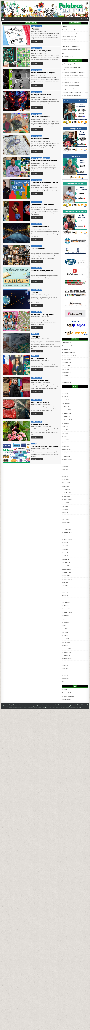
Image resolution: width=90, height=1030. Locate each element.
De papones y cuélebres (41, 95)
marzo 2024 (65, 479)
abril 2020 (65, 635)
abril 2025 (65, 436)
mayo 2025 (65, 433)
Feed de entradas (67, 693)
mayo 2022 (65, 552)
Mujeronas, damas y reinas (42, 314)
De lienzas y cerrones (40, 380)
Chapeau (35, 29)
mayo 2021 (65, 592)
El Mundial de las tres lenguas (43, 73)
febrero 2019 (66, 682)
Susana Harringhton (36, 97)
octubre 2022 (66, 536)
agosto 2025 (65, 423)
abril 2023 (65, 516)
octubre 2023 (66, 496)
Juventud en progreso (40, 117)
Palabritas (65, 375)
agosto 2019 (65, 662)
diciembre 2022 (66, 529)
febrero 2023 (66, 522)
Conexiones (65, 342)
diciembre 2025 (66, 409)
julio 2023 (65, 506)
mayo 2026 (65, 393)
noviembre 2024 (66, 453)
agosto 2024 (65, 463)
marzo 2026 (65, 400)
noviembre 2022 (67, 532)
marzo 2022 (65, 559)
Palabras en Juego (35, 119)
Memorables (65, 372)
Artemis (34, 292)
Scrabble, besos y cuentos (42, 270)
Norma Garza (34, 31)
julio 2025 (65, 426)
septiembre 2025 (67, 419)
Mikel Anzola (34, 75)
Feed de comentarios (68, 696)
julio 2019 (65, 665)
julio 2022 (65, 546)
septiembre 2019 (67, 658)
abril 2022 (65, 555)
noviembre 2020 (67, 612)
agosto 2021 (65, 582)
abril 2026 (65, 396)
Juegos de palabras (37, 26)
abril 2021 (65, 595)
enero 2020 (65, 645)
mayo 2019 (65, 672)
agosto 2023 (65, 502)
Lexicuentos (46, 158)
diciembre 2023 (66, 489)
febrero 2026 (66, 403)
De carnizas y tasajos (40, 402)
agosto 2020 (65, 622)
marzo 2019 (65, 678)
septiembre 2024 (67, 459)
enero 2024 (65, 486)
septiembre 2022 (67, 539)
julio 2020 (65, 625)
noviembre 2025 (67, 413)
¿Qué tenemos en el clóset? (42, 204)
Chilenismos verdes (39, 424)
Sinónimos (65, 382)
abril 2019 (65, 675)
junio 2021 (65, 589)
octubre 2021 (66, 575)
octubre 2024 (66, 456)
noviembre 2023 (67, 492)
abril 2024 (65, 476)
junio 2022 (65, 549)
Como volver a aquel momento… (44, 160)
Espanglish (65, 349)
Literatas (64, 365)
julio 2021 (65, 585)
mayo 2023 (65, 512)
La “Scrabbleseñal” (39, 358)
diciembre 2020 (66, 609)
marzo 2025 (65, 439)
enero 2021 (65, 605)
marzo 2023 (65, 519)
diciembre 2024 (66, 449)
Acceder (64, 689)
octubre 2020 (66, 615)
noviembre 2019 (66, 652)
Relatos (34, 443)
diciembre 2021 (66, 569)
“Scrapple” (36, 336)
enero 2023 (65, 526)
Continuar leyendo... (37, 42)
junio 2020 (65, 629)
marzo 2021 (65, 599)
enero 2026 (65, 406)
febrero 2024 (66, 483)
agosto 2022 (65, 542)
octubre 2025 (66, 416)
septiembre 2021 (67, 579)
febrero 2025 (66, 443)
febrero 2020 (66, 642)
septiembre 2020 (67, 619)
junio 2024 (65, 469)
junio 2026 (65, 390)
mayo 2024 (65, 473)
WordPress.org (66, 699)
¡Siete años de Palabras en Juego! (45, 446)
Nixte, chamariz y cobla (41, 51)
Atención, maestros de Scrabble (44, 182)
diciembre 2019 (66, 648)
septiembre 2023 (67, 499)
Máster (64, 369)
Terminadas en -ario (40, 226)
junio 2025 (65, 429)
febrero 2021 (66, 602)
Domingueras (66, 345)
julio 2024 (65, 466)
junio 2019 (65, 668)
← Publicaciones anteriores (9, 466)
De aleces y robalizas (40, 138)
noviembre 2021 (66, 572)
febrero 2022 (66, 562)
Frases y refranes (67, 352)
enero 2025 (65, 446)
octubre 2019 (66, 655)
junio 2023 (65, 509)
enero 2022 (65, 565)
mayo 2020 (65, 632)
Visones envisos (37, 248)
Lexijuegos (65, 362)
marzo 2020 (65, 638)
